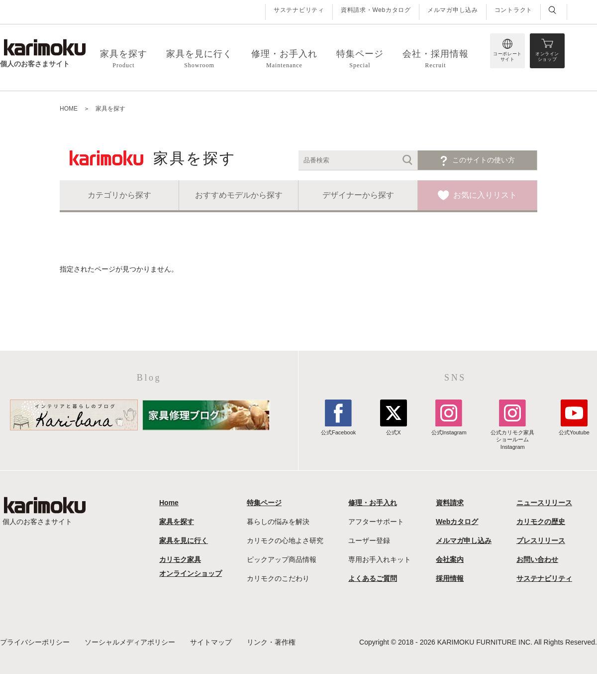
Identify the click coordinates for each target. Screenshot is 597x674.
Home (169, 503)
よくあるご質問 (372, 578)
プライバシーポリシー (35, 642)
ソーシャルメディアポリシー (130, 642)
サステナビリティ (299, 10)
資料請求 (450, 503)
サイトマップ (211, 642)
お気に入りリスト (485, 195)
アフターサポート (376, 522)
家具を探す (110, 108)
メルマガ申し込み (452, 10)
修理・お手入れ (372, 503)
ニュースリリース (544, 503)
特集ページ (264, 503)
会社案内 (450, 559)
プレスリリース (540, 540)
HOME (69, 108)
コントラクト (513, 10)
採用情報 (450, 578)
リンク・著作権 (271, 642)
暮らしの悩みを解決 (278, 522)
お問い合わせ (537, 559)
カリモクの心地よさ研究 (285, 540)
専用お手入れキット (379, 559)
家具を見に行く (183, 540)
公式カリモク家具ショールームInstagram (512, 436)
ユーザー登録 (369, 540)
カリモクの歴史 (540, 522)
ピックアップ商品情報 (281, 559)
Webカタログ (457, 522)
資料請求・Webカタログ (376, 10)
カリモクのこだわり (278, 578)
